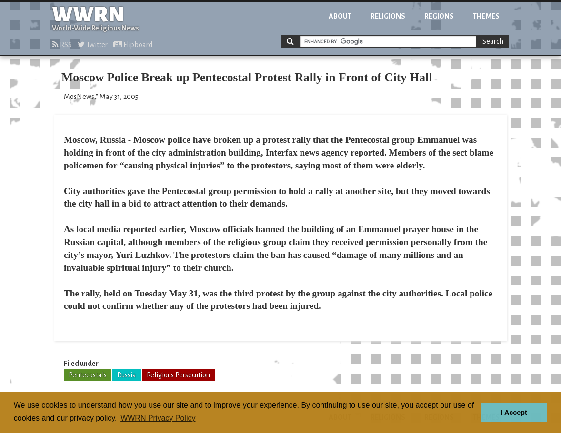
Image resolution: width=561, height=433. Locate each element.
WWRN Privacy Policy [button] (157, 418)
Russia (126, 375)
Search (492, 41)
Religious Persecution (178, 375)
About (340, 16)
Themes (486, 16)
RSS (62, 45)
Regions (439, 16)
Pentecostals (88, 375)
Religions (388, 16)
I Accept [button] (514, 412)
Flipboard (132, 45)
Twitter (93, 45)
